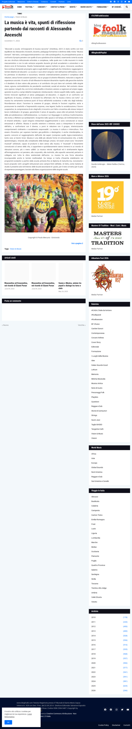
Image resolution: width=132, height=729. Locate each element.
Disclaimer (116, 725)
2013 (109, 631)
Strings (94, 415)
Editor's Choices (32, 2)
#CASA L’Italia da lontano (101, 310)
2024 (109, 681)
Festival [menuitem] (29, 7)
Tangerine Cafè (97, 429)
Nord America (96, 472)
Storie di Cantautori (99, 411)
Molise (94, 547)
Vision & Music (21, 17)
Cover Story (96, 342)
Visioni (94, 438)
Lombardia (95, 538)
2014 (109, 636)
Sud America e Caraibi (100, 481)
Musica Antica (97, 383)
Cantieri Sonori (97, 329)
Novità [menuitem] (72, 7)
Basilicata (95, 501)
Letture (94, 370)
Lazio (93, 529)
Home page (9, 17)
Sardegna (95, 574)
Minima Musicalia (98, 379)
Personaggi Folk (97, 392)
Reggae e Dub (96, 406)
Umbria (94, 593)
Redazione (21, 2)
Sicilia (93, 579)
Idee (93, 360)
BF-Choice (95, 324)
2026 (109, 690)
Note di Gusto (96, 388)
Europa (94, 463)
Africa (93, 454)
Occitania (95, 551)
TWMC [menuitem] (19, 14)
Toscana (94, 584)
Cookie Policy (103, 725)
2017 (109, 649)
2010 (109, 617)
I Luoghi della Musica (99, 356)
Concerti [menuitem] (42, 7)
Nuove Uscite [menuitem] (86, 7)
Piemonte (95, 556)
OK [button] (8, 722)
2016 (109, 645)
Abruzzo (94, 497)
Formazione (96, 351)
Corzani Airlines (97, 338)
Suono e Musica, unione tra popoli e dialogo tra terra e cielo (70, 286)
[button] (120, 7)
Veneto (94, 602)
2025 (109, 686)
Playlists (94, 397)
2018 (109, 654)
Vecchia (81, 325)
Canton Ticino (96, 515)
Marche (94, 542)
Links (69, 2)
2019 (109, 658)
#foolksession (97, 319)
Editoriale (95, 347)
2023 (109, 677)
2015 (109, 640)
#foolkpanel (96, 315)
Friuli (93, 524)
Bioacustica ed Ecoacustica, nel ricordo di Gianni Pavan (16, 284)
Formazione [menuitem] (102, 7)
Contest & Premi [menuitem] (58, 7)
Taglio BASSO (96, 425)
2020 (109, 663)
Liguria (94, 533)
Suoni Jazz (95, 420)
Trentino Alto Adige (98, 588)
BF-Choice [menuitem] (116, 7)
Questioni (95, 402)
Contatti (53, 2)
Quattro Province (98, 565)
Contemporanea (97, 333)
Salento (94, 570)
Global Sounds (97, 467)
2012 (109, 626)
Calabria (94, 506)
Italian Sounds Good (99, 365)
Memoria (94, 374)
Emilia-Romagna (98, 520)
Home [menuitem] (19, 7)
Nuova (6, 325)
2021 (109, 667)
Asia (93, 458)
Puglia (93, 561)
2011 (109, 622)
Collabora (44, 2)
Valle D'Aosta (96, 597)
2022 (109, 672)
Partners (62, 2)
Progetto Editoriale (8, 2)
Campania (95, 510)
